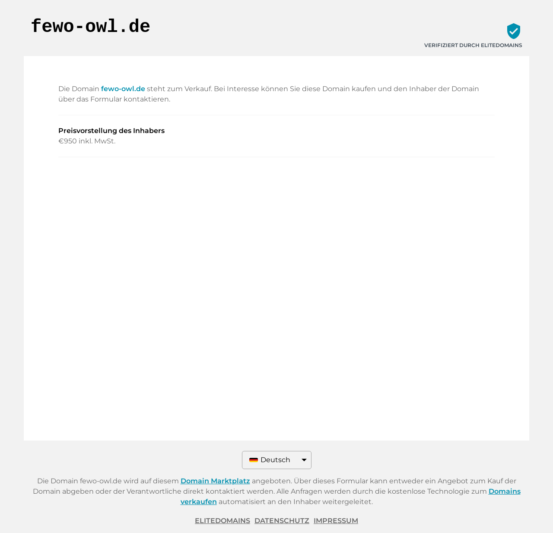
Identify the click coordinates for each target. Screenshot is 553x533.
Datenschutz (281, 521)
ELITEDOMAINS (222, 521)
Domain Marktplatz (215, 481)
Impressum (336, 521)
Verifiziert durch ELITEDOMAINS (473, 45)
